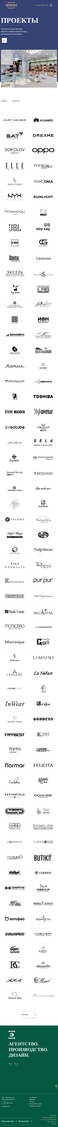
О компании (33, 1097)
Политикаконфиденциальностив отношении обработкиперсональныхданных (48, 1120)
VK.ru (10, 1064)
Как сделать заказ (35, 1104)
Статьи (31, 1101)
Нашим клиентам (34, 1106)
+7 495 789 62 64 (41, 5)
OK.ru (16, 1064)
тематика (15, 101)
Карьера (32, 1099)
